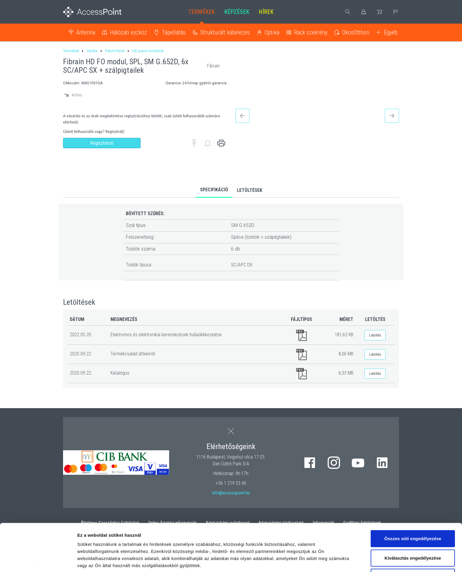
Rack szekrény (310, 32)
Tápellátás (174, 32)
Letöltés (375, 335)
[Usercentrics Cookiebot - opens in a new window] (38, 560)
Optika (272, 32)
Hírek (266, 11)
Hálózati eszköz (128, 32)
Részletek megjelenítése (103, 560)
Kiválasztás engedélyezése (413, 510)
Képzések (236, 11)
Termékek (202, 11)
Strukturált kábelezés (225, 32)
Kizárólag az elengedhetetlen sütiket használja (412, 533)
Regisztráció (101, 143)
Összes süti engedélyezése (412, 491)
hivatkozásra (180, 532)
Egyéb (390, 32)
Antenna (85, 32)
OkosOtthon (355, 32)
